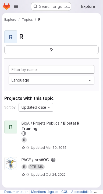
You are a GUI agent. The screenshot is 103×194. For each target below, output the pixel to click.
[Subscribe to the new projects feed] (51, 49)
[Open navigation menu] (16, 6)
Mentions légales (45, 192)
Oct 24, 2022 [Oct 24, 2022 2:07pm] (56, 174)
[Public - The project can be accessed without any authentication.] (24, 133)
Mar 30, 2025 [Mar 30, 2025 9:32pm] (56, 148)
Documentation (16, 192)
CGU (65, 192)
